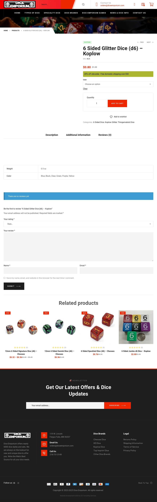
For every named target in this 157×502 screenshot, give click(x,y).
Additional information (78, 134)
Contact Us (105, 3)
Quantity (90, 97)
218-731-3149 (56, 454)
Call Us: (53, 451)
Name (7, 265)
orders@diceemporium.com (112, 5)
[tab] (52, 134)
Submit (10, 286)
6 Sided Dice (98, 122)
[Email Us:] (44, 444)
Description (52, 134)
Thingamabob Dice (126, 122)
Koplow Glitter (111, 122)
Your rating (9, 219)
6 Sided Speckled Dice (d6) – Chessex (97, 351)
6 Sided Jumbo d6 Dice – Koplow (136, 351)
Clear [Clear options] (85, 89)
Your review (9, 231)
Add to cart (117, 103)
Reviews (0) (104, 134)
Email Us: (54, 442)
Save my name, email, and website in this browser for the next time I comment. (40, 278)
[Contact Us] (96, 4)
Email (83, 265)
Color (85, 80)
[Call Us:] (44, 453)
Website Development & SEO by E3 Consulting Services (78, 496)
